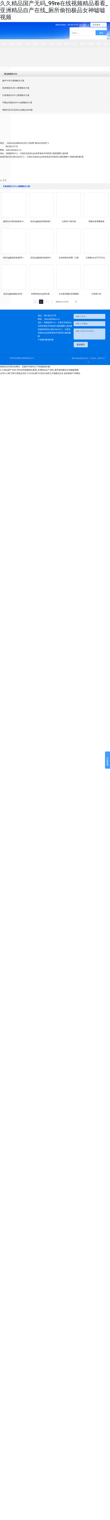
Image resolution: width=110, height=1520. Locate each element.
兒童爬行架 (96, 294)
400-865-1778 (84, 25)
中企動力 (93, 358)
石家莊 (99, 358)
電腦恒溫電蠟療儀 (96, 221)
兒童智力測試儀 (69, 221)
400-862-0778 (72, 25)
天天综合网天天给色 (36, 373)
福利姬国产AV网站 (72, 373)
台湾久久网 (5, 373)
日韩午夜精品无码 (18, 373)
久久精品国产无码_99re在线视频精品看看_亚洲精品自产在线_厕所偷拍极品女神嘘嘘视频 (54, 10)
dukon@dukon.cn (13, 150)
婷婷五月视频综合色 (54, 373)
